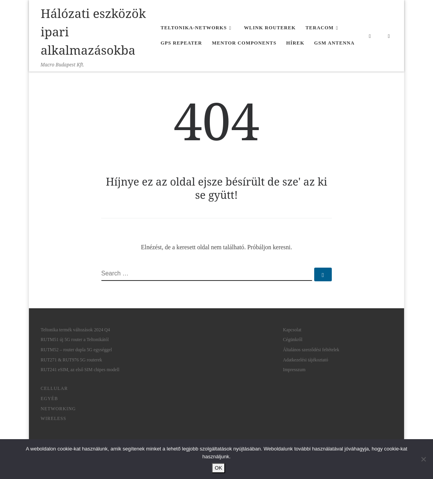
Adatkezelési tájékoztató (305, 360)
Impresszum (294, 369)
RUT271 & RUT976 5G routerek (71, 360)
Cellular (54, 388)
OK (218, 468)
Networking (58, 408)
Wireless (53, 418)
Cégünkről (292, 339)
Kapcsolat (292, 329)
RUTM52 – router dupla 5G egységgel (76, 349)
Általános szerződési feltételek (311, 349)
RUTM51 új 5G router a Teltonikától (75, 339)
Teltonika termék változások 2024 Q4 (75, 329)
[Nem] (423, 459)
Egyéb (49, 398)
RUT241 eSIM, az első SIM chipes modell (80, 369)
